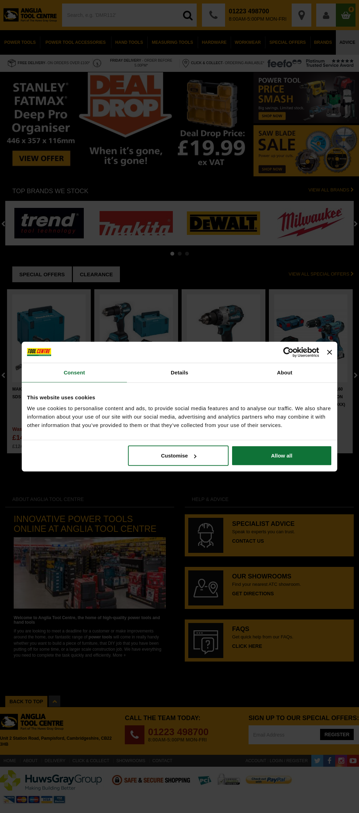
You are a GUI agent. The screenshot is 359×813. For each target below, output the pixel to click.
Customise (178, 456)
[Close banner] (329, 352)
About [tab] (284, 372)
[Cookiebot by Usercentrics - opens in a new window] (288, 352)
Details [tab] (179, 372)
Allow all (281, 456)
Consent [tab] (74, 372)
